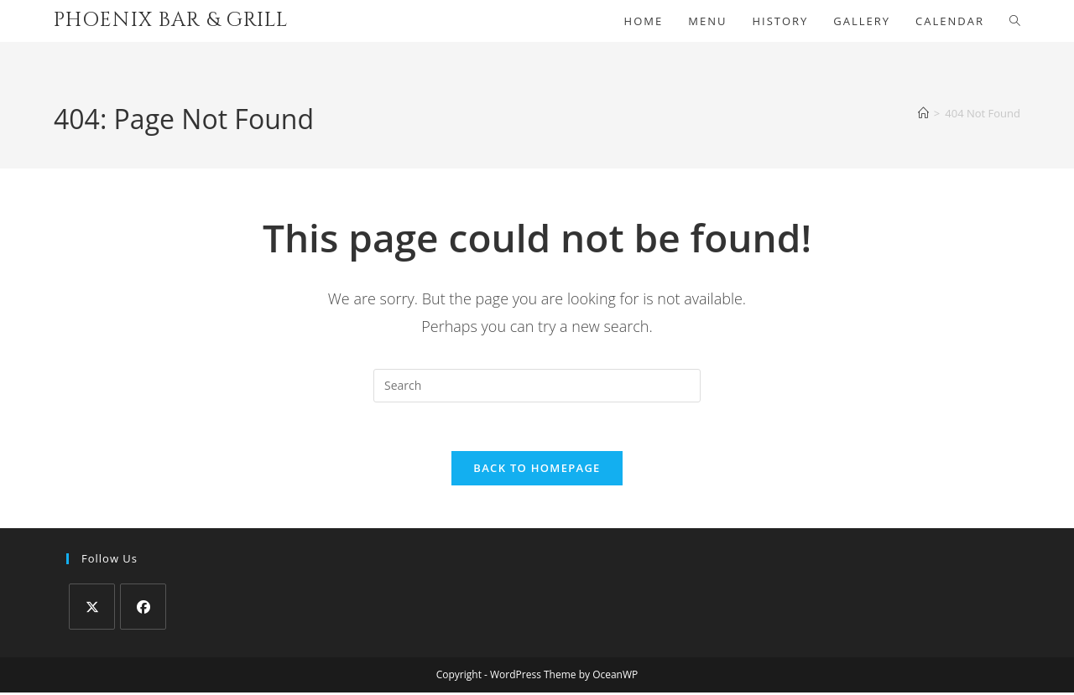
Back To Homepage (536, 470)
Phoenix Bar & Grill (171, 20)
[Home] (923, 113)
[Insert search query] (537, 385)
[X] (92, 609)
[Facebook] (143, 609)
